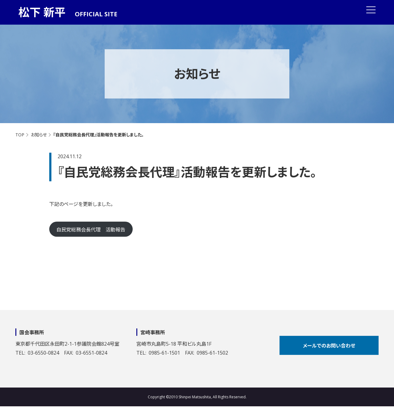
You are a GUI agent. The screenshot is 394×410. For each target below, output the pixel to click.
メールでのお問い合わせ (329, 345)
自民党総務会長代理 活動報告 (90, 229)
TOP (19, 135)
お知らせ (39, 135)
